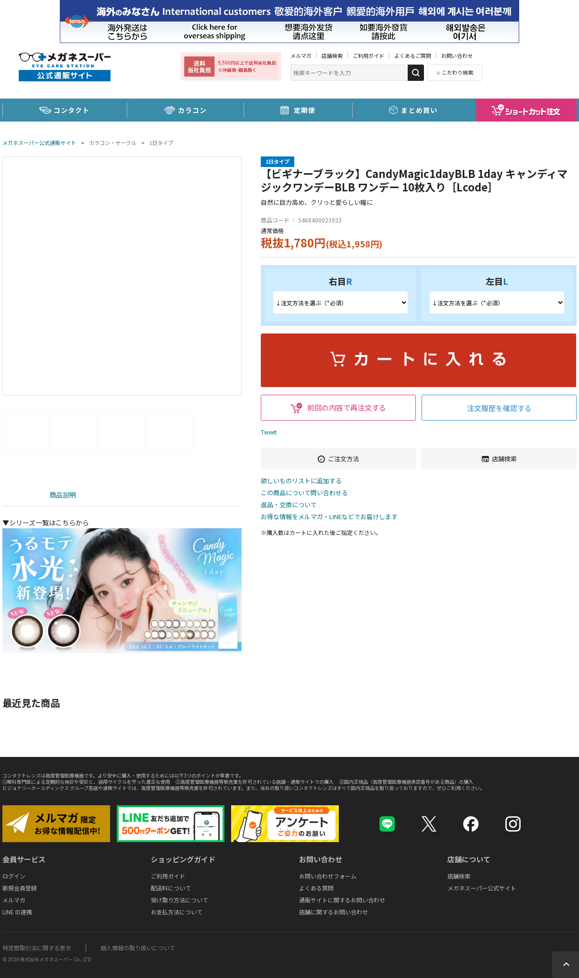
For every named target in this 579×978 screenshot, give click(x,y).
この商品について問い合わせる (304, 493)
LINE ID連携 (17, 912)
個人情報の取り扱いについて (137, 948)
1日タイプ (161, 142)
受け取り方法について (179, 900)
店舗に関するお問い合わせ (333, 912)
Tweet (269, 432)
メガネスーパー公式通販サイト (39, 142)
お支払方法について (176, 912)
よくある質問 (316, 888)
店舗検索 (332, 55)
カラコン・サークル (112, 142)
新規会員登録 (19, 888)
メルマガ (301, 55)
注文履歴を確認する (499, 408)
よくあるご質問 (412, 55)
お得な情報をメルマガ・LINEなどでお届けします (329, 517)
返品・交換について (289, 505)
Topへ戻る (565, 964)
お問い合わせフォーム (327, 876)
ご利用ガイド (368, 55)
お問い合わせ (457, 55)
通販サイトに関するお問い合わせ (342, 900)
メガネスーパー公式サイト (481, 888)
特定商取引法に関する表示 (36, 948)
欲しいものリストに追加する (301, 481)
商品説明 (62, 495)
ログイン (13, 876)
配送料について (171, 888)
